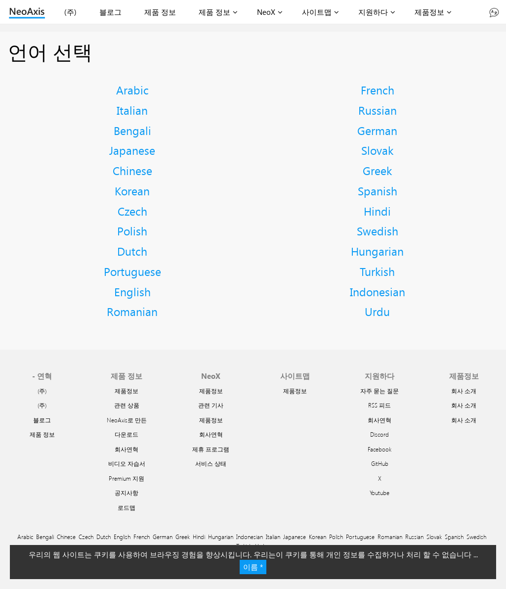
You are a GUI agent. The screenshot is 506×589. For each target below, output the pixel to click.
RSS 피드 (379, 405)
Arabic (132, 89)
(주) (70, 12)
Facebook (379, 449)
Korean (132, 190)
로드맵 (126, 507)
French (377, 89)
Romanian (132, 311)
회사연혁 (126, 449)
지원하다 (373, 12)
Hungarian (377, 251)
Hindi (377, 211)
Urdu (377, 311)
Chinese (132, 170)
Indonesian (377, 291)
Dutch (132, 251)
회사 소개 (463, 391)
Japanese (132, 150)
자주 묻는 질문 (379, 391)
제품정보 (429, 12)
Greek (377, 170)
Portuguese (132, 271)
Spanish (377, 190)
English (132, 291)
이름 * (253, 567)
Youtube (379, 493)
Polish (132, 230)
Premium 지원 (126, 478)
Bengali (132, 130)
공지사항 (126, 493)
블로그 (110, 12)
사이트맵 (317, 12)
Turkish (377, 271)
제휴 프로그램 (210, 449)
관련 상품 (126, 405)
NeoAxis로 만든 (127, 420)
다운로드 (126, 434)
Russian (377, 110)
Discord (379, 434)
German (377, 130)
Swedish (377, 230)
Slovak (377, 150)
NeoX (266, 12)
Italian (132, 110)
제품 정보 (160, 12)
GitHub (379, 463)
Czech (132, 211)
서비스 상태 (210, 463)
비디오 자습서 (126, 463)
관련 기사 (210, 405)
